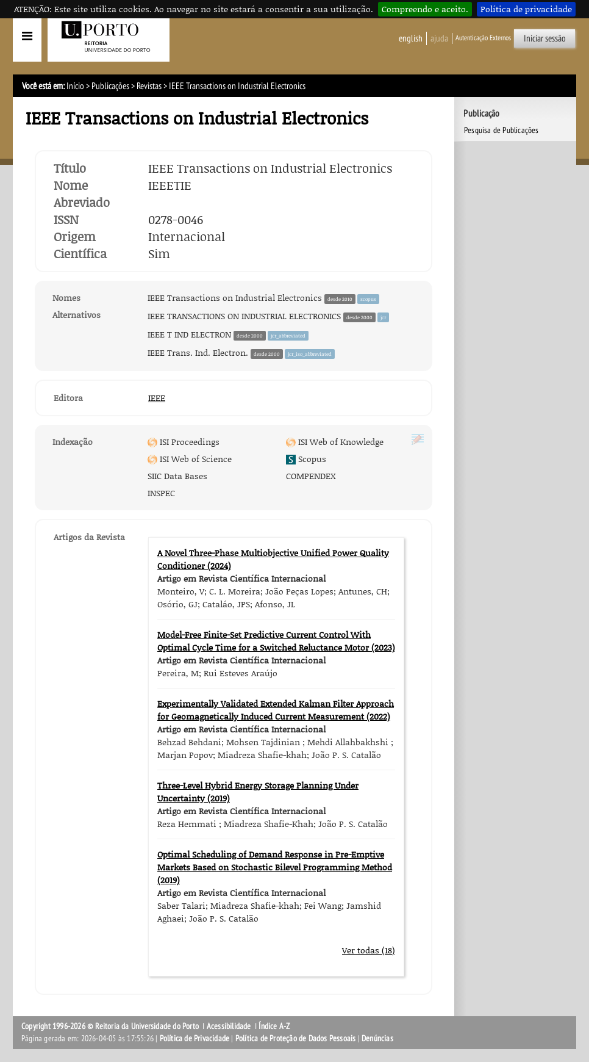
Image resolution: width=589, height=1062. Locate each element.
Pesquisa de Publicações (501, 130)
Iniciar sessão (545, 38)
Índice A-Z (274, 1026)
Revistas (149, 86)
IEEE (156, 397)
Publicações (110, 86)
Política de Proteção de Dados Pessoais (295, 1038)
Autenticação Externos (483, 38)
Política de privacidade (526, 9)
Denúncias (377, 1038)
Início (75, 86)
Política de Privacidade (195, 1038)
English (411, 38)
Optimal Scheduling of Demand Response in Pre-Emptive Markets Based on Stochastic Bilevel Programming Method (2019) (274, 867)
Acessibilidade (229, 1026)
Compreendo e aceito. (425, 9)
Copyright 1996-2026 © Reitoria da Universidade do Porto (110, 1026)
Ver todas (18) (368, 950)
